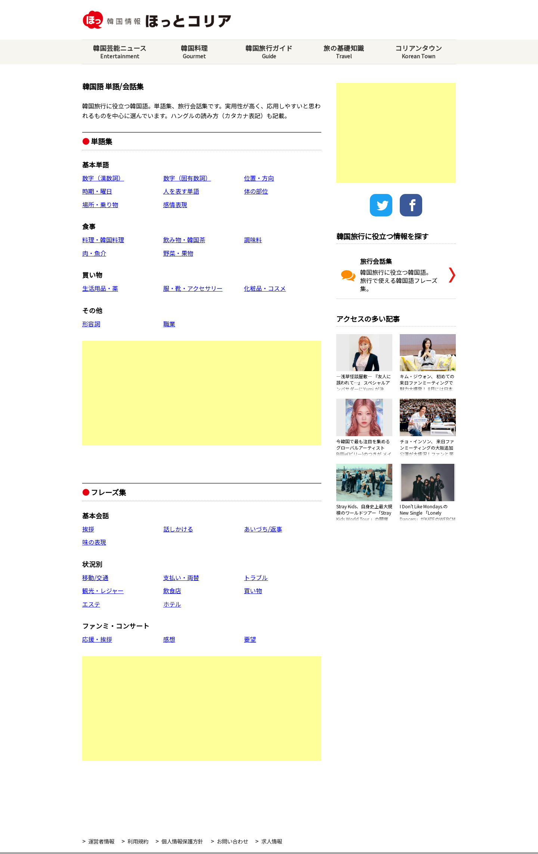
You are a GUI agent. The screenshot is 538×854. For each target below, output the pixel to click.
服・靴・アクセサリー (193, 288)
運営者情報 (101, 841)
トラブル (256, 577)
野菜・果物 (178, 253)
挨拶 (88, 528)
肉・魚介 (94, 253)
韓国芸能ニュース (119, 51)
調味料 (253, 239)
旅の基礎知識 (343, 51)
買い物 (253, 590)
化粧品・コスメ (265, 288)
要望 (250, 639)
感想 (169, 639)
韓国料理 (194, 51)
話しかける (178, 528)
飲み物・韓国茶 (184, 239)
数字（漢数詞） (103, 177)
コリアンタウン (418, 51)
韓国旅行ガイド (269, 51)
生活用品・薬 (100, 288)
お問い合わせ (232, 841)
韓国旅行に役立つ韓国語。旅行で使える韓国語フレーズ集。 (390, 275)
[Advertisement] (201, 393)
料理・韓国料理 (103, 239)
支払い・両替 (181, 577)
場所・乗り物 (100, 204)
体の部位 (256, 190)
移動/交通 (95, 577)
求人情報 (271, 841)
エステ (91, 603)
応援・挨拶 (97, 639)
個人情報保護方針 (182, 841)
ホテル (172, 603)
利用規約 (137, 841)
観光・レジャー (103, 590)
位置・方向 (259, 177)
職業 (169, 323)
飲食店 (172, 590)
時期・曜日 (97, 190)
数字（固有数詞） (187, 177)
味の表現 (94, 541)
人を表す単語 (181, 190)
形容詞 (91, 323)
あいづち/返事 (263, 528)
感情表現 (175, 204)
